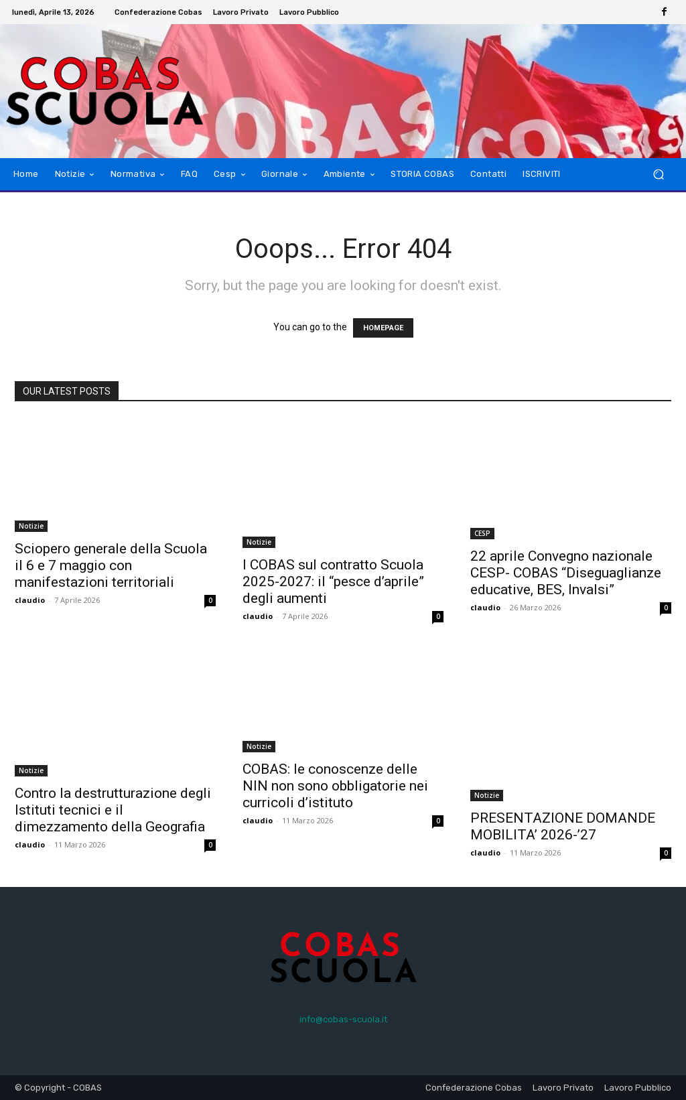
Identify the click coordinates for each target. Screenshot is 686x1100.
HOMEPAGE (383, 328)
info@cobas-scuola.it (343, 1019)
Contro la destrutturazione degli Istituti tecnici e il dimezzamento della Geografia (113, 810)
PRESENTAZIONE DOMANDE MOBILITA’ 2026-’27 (562, 826)
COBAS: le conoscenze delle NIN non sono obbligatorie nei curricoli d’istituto (335, 786)
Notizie (31, 526)
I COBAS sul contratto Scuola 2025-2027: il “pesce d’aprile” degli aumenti (333, 581)
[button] (658, 174)
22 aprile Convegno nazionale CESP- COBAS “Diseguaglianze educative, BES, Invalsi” (565, 573)
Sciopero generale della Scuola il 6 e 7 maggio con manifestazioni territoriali (111, 565)
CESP (482, 533)
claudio (30, 600)
